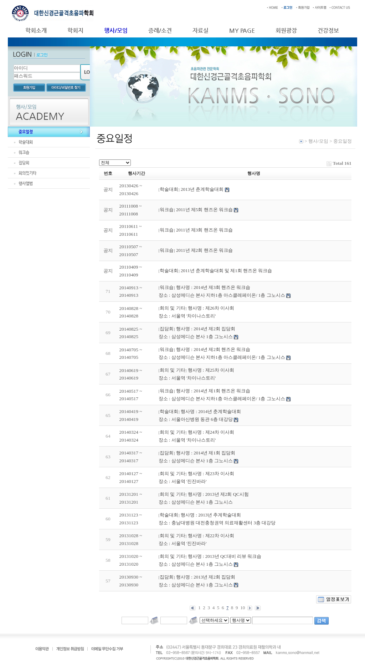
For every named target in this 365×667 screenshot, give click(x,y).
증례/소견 (160, 30)
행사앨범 (26, 183)
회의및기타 (27, 173)
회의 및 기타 (172, 308)
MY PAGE (242, 30)
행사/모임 (116, 30)
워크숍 (24, 152)
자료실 (200, 30)
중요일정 (26, 131)
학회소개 (36, 30)
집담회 (24, 163)
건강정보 (328, 30)
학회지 (75, 30)
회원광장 (286, 30)
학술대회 (26, 142)
